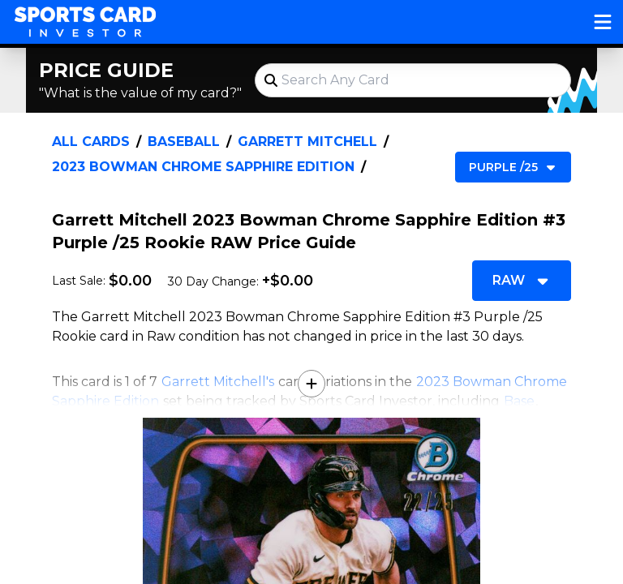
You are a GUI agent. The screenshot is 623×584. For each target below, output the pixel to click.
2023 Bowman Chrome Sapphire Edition (203, 166)
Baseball (184, 141)
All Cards (91, 141)
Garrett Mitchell (307, 141)
